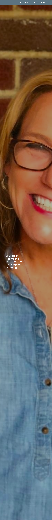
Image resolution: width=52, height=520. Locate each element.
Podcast (42, 2)
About (27, 2)
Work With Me (34, 2)
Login (47, 2)
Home (22, 2)
